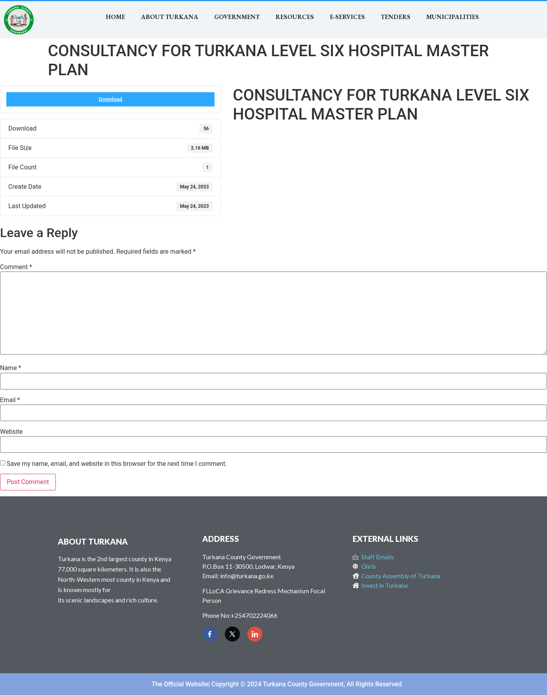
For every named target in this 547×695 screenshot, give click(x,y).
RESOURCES (294, 17)
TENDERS (395, 17)
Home (115, 17)
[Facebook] (209, 634)
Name (10, 368)
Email (10, 400)
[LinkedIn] (254, 634)
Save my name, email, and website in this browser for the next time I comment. (117, 464)
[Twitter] (232, 634)
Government (237, 17)
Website (11, 432)
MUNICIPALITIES (452, 17)
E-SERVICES (347, 17)
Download (110, 99)
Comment (16, 267)
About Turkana (169, 17)
